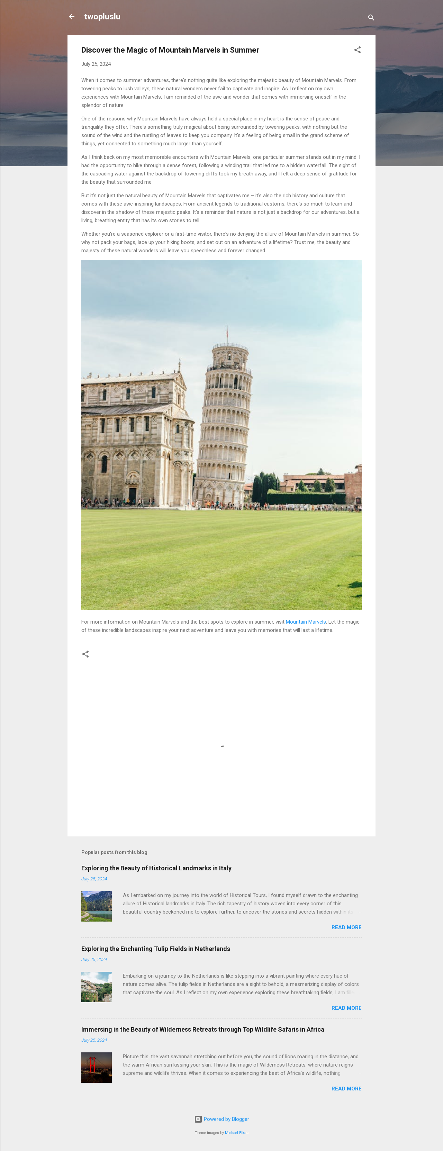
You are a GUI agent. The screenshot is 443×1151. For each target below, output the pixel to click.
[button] (357, 51)
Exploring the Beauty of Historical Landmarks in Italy (156, 868)
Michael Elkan (236, 1133)
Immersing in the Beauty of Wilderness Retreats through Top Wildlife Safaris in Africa (202, 1029)
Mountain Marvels (306, 622)
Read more (347, 927)
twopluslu (102, 16)
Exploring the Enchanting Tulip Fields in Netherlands (155, 948)
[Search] (371, 18)
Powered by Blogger (221, 1119)
